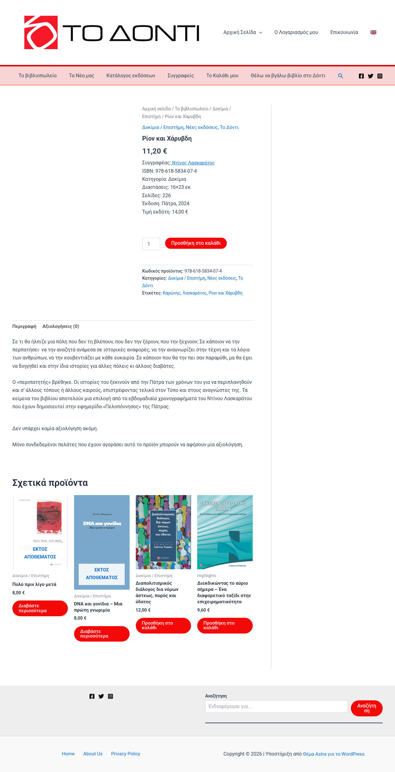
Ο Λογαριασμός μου (302, 34)
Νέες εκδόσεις (204, 130)
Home (70, 754)
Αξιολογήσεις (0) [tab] (63, 329)
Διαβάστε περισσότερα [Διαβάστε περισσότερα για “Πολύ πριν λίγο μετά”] (33, 612)
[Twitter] (370, 79)
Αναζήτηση (216, 696)
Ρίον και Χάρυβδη (228, 295)
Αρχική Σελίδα (251, 34)
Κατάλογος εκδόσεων (124, 78)
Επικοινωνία (348, 34)
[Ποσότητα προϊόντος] (151, 246)
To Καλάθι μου (211, 78)
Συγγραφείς (172, 78)
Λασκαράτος (195, 295)
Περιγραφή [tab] (24, 329)
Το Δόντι (233, 130)
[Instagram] (380, 79)
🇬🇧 (375, 34)
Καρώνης (172, 295)
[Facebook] (361, 79)
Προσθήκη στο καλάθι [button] (158, 630)
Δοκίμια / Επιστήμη (164, 130)
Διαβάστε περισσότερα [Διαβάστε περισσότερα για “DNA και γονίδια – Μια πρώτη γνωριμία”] (95, 638)
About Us (92, 754)
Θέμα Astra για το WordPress (333, 754)
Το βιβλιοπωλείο (36, 78)
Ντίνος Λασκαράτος (194, 165)
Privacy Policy (122, 754)
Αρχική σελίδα (157, 111)
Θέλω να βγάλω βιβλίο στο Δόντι (274, 78)
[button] (268, 34)
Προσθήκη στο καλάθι (196, 246)
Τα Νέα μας (78, 78)
